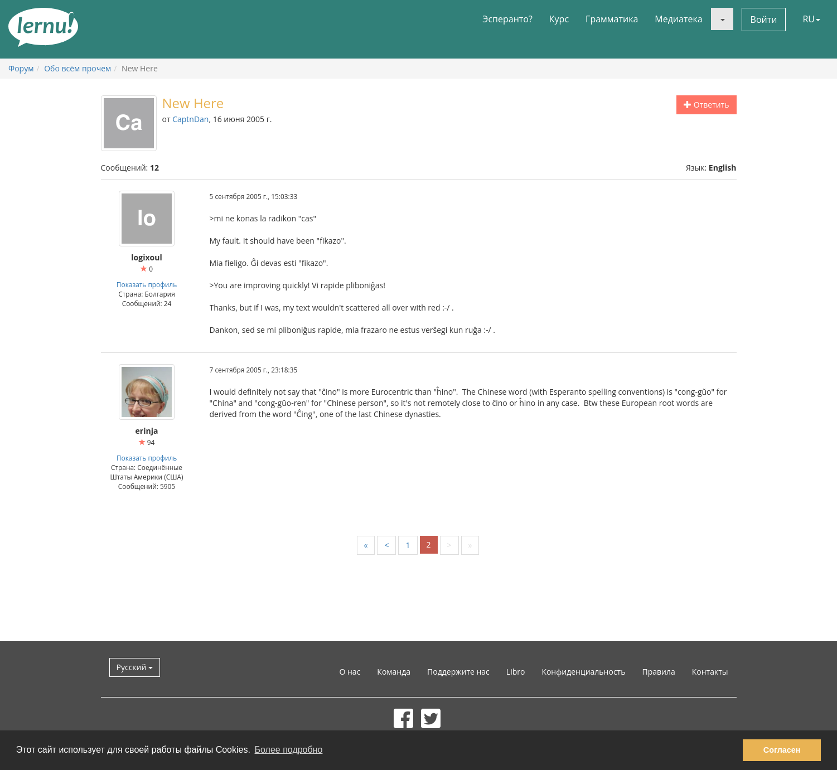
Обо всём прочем (77, 68)
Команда (393, 671)
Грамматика (612, 19)
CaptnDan (190, 119)
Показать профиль (147, 284)
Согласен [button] (782, 749)
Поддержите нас (458, 671)
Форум (20, 68)
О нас (349, 671)
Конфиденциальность (583, 671)
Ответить (706, 104)
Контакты (710, 671)
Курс (559, 19)
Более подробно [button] (289, 749)
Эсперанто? (507, 19)
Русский (135, 667)
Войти (764, 19)
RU (811, 19)
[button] (722, 19)
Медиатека (678, 19)
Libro (515, 671)
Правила (658, 671)
